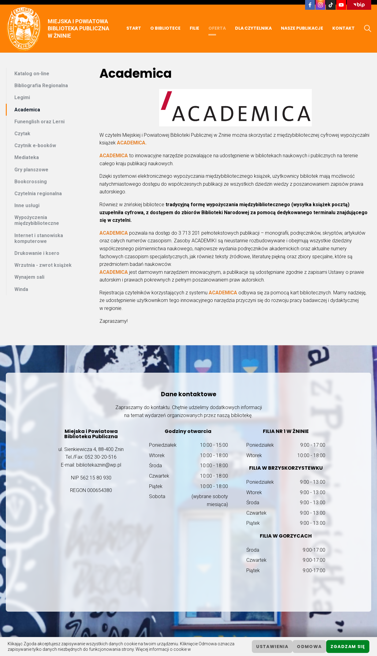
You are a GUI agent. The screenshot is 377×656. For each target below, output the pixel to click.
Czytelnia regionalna (38, 193)
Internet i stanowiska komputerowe (38, 238)
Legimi (22, 97)
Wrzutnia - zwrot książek (43, 265)
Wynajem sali (29, 277)
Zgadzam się (347, 646)
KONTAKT (343, 28)
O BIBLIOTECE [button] (165, 28)
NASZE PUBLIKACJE (302, 28)
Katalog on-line (31, 73)
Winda (21, 289)
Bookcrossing (30, 181)
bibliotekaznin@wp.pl (98, 465)
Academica (27, 110)
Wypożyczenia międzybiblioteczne (36, 220)
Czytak (22, 133)
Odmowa (309, 646)
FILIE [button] (194, 28)
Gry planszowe (31, 170)
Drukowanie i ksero (36, 253)
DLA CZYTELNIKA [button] (253, 28)
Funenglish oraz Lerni (39, 122)
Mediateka (26, 157)
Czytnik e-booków (35, 145)
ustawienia (272, 646)
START (133, 28)
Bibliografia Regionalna (41, 85)
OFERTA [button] (217, 28)
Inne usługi (26, 205)
